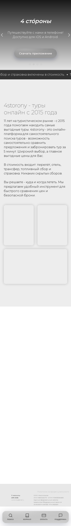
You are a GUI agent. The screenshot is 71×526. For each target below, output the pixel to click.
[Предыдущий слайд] (2, 35)
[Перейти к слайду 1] (30, 64)
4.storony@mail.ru (29, 500)
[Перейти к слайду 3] (37, 64)
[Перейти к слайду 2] (34, 64)
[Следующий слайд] (69, 35)
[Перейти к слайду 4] (41, 64)
